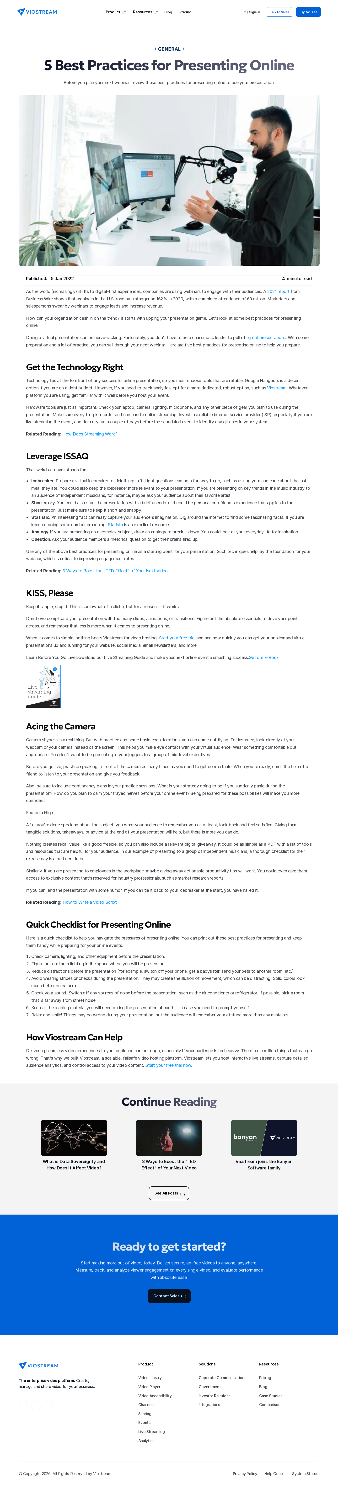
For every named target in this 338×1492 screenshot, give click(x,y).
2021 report (278, 291)
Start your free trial (177, 637)
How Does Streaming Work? (89, 433)
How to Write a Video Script (90, 902)
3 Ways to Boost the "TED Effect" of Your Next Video (115, 570)
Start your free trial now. (168, 1065)
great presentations (267, 337)
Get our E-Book (264, 657)
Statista (115, 524)
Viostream (276, 387)
